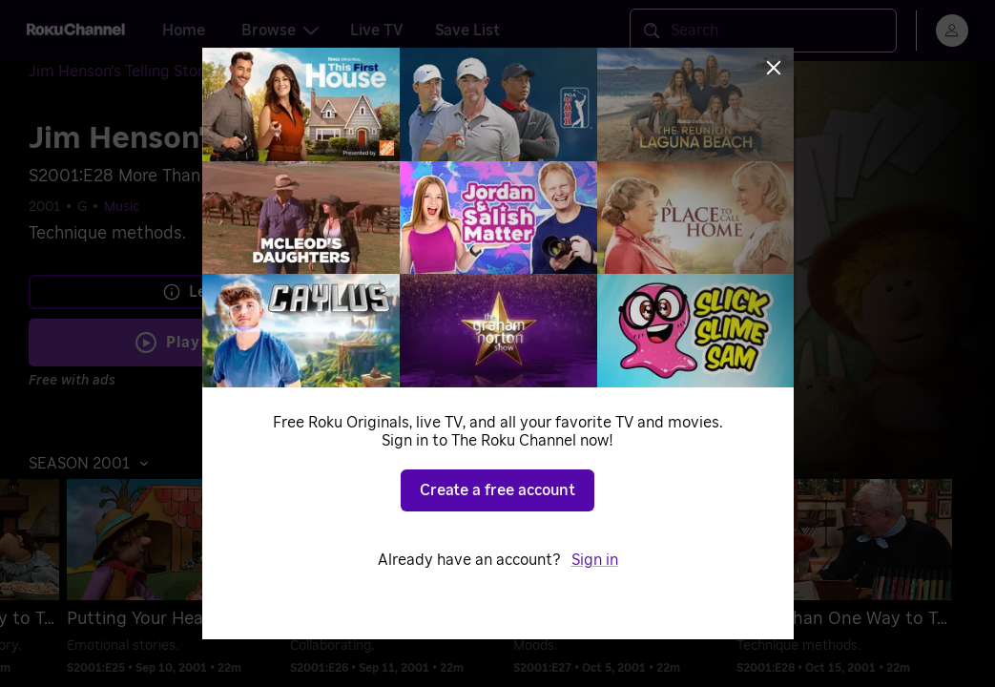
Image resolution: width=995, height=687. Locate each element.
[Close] (773, 67)
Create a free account (497, 490)
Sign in (594, 560)
